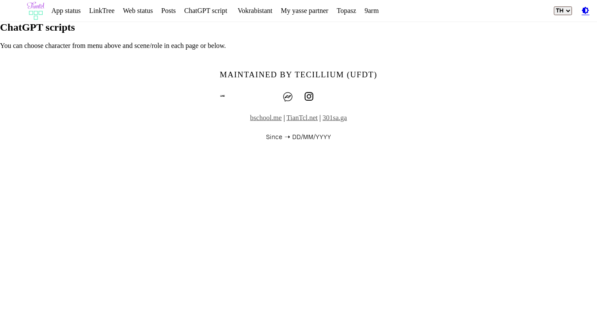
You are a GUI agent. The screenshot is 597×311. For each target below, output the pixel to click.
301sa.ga (334, 117)
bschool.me (265, 117)
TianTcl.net (302, 117)
